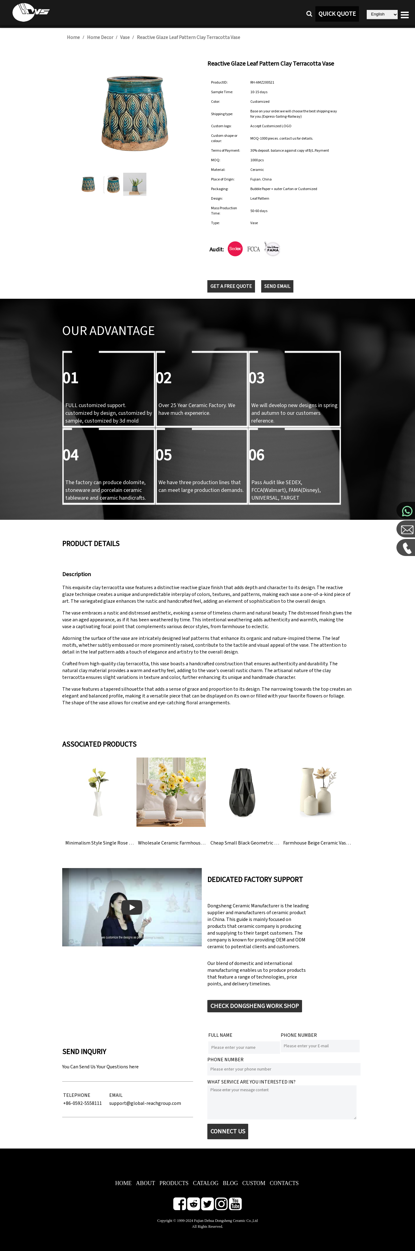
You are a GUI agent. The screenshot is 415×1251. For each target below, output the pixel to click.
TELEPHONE (76, 1095)
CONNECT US (227, 1131)
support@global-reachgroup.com (145, 1103)
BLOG (230, 1183)
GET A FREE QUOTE (231, 286)
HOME (123, 1183)
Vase (125, 37)
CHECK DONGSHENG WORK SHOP (254, 1006)
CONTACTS (284, 1183)
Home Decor (100, 37)
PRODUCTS (173, 1183)
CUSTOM (254, 1183)
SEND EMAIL (277, 286)
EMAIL (116, 1095)
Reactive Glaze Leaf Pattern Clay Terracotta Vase (188, 37)
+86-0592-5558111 (82, 1103)
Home (73, 37)
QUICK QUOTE (337, 14)
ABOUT (145, 1183)
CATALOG (205, 1183)
